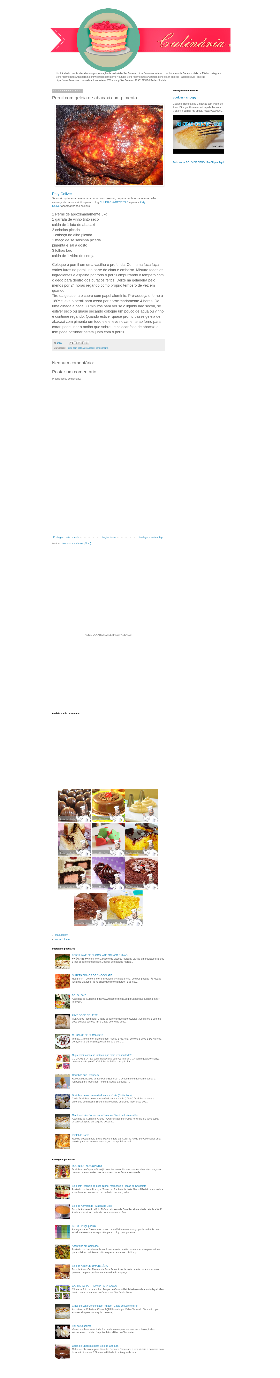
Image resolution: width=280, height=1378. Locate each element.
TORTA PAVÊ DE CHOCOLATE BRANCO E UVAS (100, 955)
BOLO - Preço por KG (84, 1226)
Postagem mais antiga (151, 537)
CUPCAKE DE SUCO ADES (87, 1035)
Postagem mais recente (66, 537)
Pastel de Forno (80, 1135)
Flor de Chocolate (81, 1326)
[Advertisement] (108, 502)
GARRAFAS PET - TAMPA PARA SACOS (94, 1285)
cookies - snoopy (185, 97)
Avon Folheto (62, 939)
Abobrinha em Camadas (85, 1246)
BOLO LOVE (79, 995)
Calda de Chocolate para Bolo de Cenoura (95, 1345)
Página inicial (109, 537)
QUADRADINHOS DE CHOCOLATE (92, 975)
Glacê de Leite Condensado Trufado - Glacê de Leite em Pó (104, 1115)
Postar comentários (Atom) (76, 543)
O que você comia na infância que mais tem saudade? (101, 1055)
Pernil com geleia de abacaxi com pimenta (87, 348)
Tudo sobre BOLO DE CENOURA (198, 162)
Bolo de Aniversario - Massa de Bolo (92, 1205)
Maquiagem (61, 934)
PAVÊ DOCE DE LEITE (85, 1015)
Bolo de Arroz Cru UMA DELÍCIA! (90, 1266)
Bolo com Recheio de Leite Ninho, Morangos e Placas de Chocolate (109, 1186)
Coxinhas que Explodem (85, 1075)
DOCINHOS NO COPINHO (87, 1166)
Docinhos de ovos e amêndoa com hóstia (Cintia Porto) (102, 1095)
